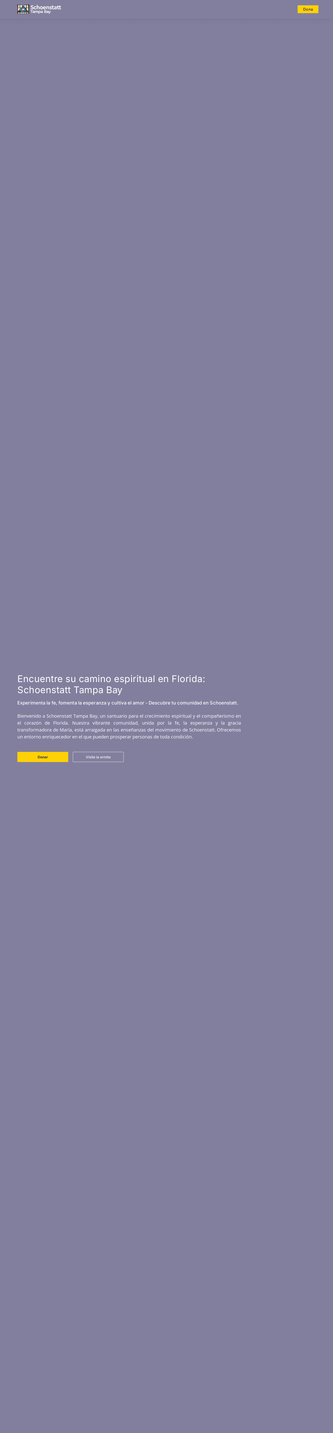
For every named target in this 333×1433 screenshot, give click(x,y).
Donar (43, 757)
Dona (308, 9)
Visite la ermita (98, 757)
